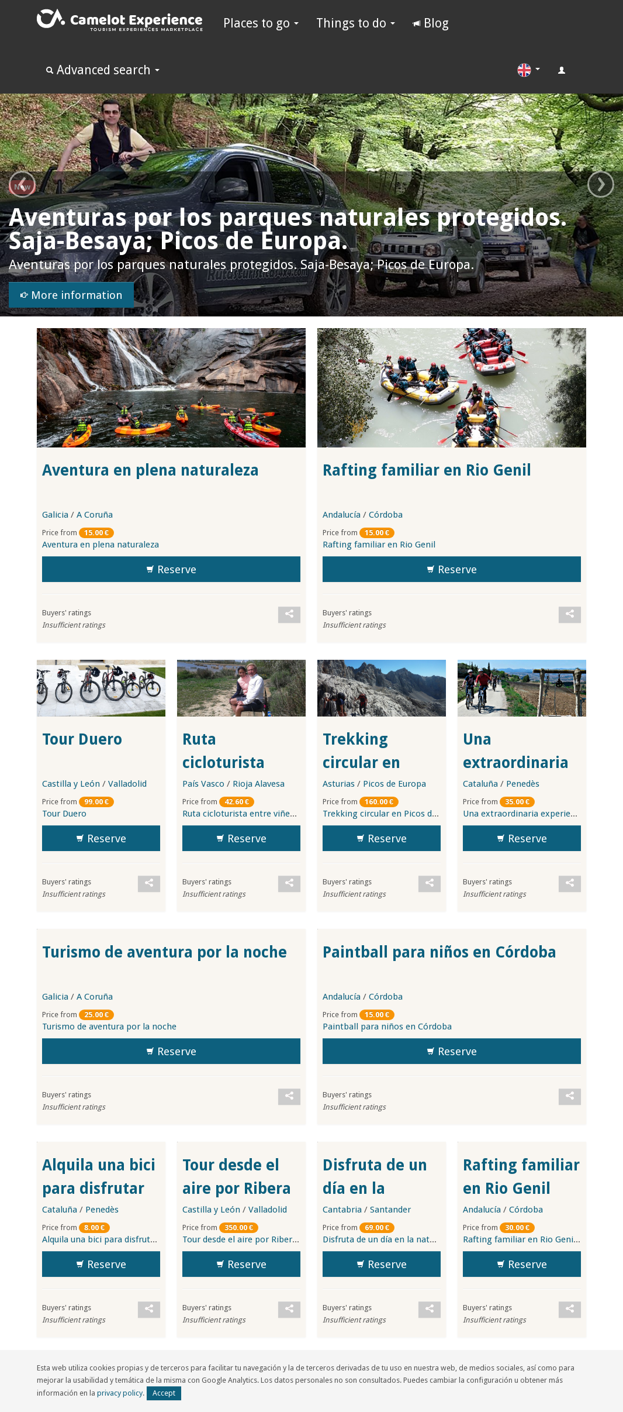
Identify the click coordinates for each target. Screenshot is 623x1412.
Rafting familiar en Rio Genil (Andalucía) (521, 1188)
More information (71, 295)
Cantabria (342, 1209)
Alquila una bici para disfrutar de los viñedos (98, 1188)
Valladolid (127, 784)
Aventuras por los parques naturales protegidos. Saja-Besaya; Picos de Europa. (288, 229)
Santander (390, 1209)
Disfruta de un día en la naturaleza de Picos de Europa (429, 1239)
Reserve (171, 569)
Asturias (339, 784)
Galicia (55, 514)
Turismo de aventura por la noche (164, 952)
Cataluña (480, 784)
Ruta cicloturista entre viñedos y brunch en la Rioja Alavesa (299, 813)
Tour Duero (82, 739)
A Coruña (95, 514)
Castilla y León (71, 784)
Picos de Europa (394, 784)
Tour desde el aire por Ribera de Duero (236, 1188)
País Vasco (203, 784)
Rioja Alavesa (259, 784)
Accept (164, 1393)
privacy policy (120, 1393)
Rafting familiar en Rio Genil (427, 470)
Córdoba (386, 514)
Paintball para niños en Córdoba (439, 952)
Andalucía (342, 514)
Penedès (522, 784)
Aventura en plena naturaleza (150, 470)
